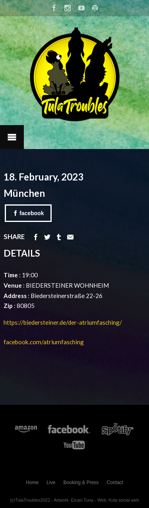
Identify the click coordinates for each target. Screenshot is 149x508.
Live (50, 482)
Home (32, 482)
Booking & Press (81, 482)
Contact (115, 482)
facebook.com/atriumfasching (44, 341)
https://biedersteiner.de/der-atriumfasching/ (63, 322)
